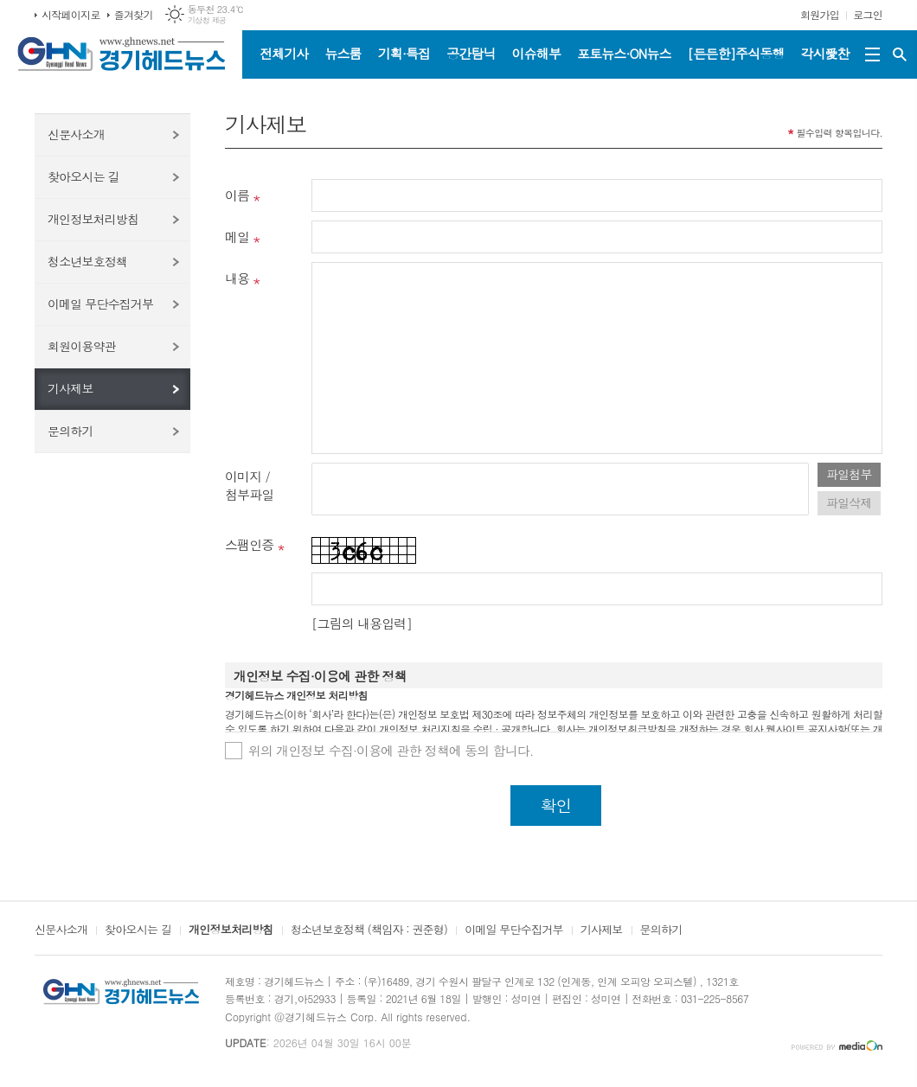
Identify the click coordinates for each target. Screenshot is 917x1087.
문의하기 (70, 430)
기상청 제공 (207, 20)
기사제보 (70, 388)
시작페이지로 (71, 14)
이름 (237, 195)
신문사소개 (76, 134)
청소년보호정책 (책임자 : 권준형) (369, 930)
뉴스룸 (342, 53)
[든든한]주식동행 (736, 53)
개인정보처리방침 (93, 218)
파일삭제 (849, 502)
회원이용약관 (82, 346)
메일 (237, 236)
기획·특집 (404, 53)
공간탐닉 (470, 53)
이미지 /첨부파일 (249, 485)
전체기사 (284, 53)
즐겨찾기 (133, 14)
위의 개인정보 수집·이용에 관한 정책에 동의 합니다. (391, 750)
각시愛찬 (825, 53)
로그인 (867, 14)
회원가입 (819, 14)
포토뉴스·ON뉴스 (624, 53)
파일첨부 (849, 474)
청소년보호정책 (87, 261)
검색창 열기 (899, 54)
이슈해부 (536, 53)
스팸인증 (249, 544)
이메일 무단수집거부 (100, 303)
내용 (237, 278)
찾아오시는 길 (83, 176)
